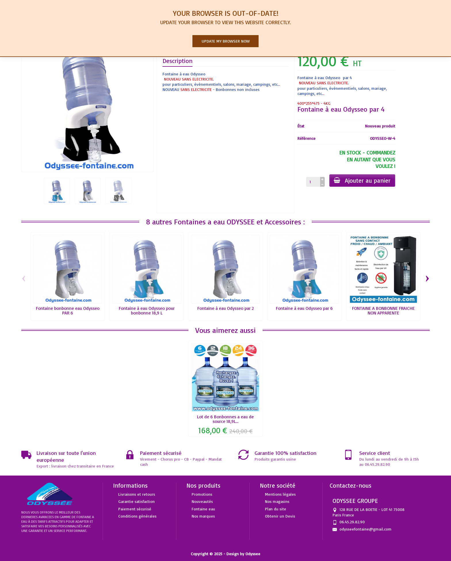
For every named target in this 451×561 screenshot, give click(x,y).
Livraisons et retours (136, 494)
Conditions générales (137, 516)
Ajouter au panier (362, 180)
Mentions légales (280, 494)
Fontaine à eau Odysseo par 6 (304, 308)
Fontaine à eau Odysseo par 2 (225, 308)
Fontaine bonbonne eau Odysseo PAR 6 (68, 310)
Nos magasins (277, 501)
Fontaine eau (203, 508)
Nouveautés (202, 501)
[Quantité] (313, 182)
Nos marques (203, 516)
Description (177, 60)
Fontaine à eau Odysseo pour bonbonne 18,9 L (147, 310)
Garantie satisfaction (136, 501)
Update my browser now (226, 41)
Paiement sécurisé (134, 508)
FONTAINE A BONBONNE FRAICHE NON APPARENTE (383, 310)
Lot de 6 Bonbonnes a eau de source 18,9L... (225, 419)
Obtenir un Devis (280, 516)
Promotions (202, 494)
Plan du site (275, 508)
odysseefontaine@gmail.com (365, 528)
